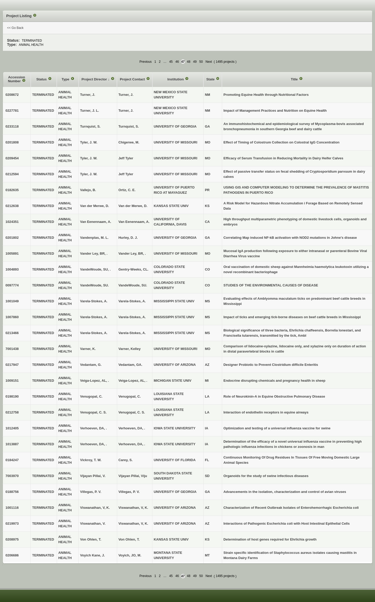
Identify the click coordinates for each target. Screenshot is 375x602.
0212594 (12, 174)
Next (208, 62)
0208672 (12, 95)
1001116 (12, 508)
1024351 (12, 222)
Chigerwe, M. (128, 142)
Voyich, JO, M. (129, 555)
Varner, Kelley (129, 349)
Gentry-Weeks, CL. (133, 269)
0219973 (12, 523)
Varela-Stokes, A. (132, 301)
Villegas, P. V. (129, 492)
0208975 (12, 539)
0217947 (12, 365)
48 (188, 62)
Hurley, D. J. (128, 238)
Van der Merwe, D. (132, 206)
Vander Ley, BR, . (132, 253)
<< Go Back (15, 28)
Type (66, 79)
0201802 (12, 238)
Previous (145, 62)
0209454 (12, 158)
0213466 (12, 333)
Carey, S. (125, 460)
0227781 (12, 110)
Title (295, 79)
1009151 (12, 380)
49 (194, 62)
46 (177, 62)
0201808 (12, 142)
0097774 (12, 285)
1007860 (12, 317)
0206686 (12, 555)
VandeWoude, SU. (132, 285)
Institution (176, 79)
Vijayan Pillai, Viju (132, 476)
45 (171, 62)
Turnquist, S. (128, 126)
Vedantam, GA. (130, 365)
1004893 (12, 269)
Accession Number (16, 79)
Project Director (95, 79)
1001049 (12, 301)
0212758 (12, 412)
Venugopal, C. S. (131, 412)
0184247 (12, 460)
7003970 (12, 476)
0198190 (12, 396)
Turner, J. (126, 95)
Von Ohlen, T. (129, 539)
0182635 (12, 190)
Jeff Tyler (125, 158)
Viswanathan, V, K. (133, 508)
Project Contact (133, 79)
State (210, 79)
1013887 (12, 444)
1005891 (12, 253)
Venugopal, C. (129, 396)
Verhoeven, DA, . (131, 428)
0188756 (12, 492)
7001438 (12, 349)
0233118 (12, 126)
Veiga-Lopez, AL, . (132, 380)
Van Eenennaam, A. (133, 222)
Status (41, 79)
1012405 (12, 428)
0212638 (12, 206)
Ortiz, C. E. (127, 190)
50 (201, 62)
